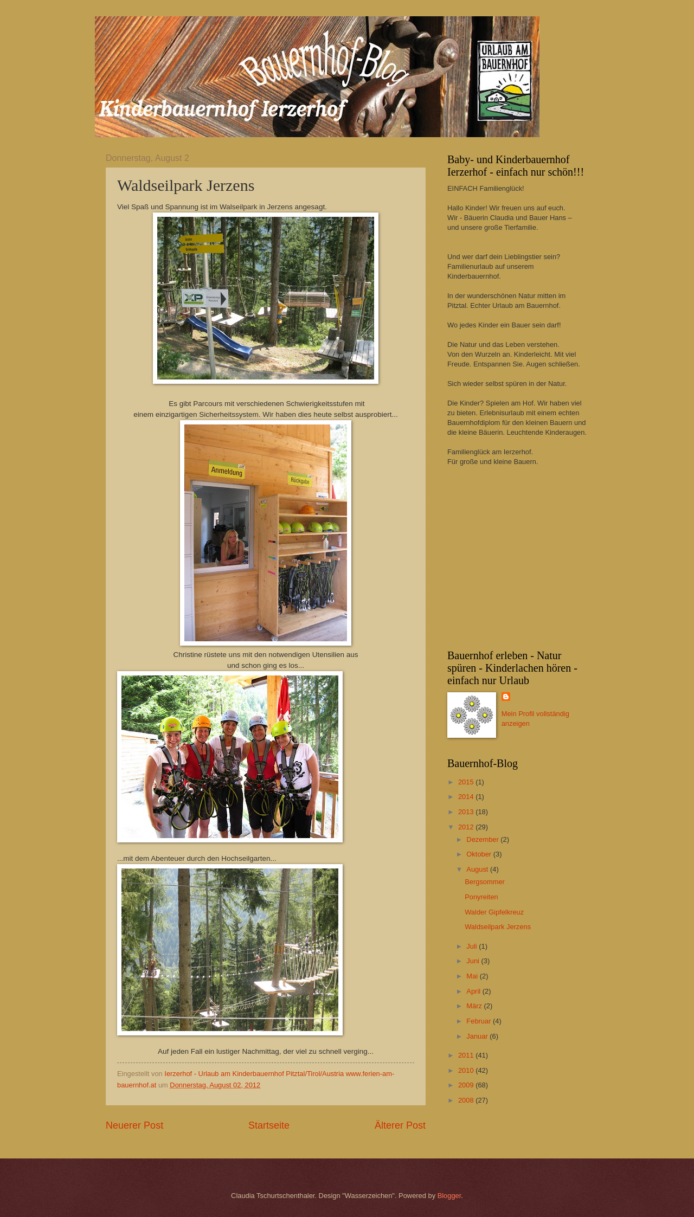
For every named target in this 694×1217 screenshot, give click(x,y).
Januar (478, 1036)
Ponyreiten (481, 897)
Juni (473, 961)
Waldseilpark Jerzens (498, 927)
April (474, 991)
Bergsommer (485, 882)
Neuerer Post (134, 1125)
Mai (472, 976)
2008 (466, 1100)
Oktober (479, 854)
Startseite (269, 1125)
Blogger (449, 1196)
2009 (466, 1085)
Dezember (483, 839)
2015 (466, 782)
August (478, 869)
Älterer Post (400, 1125)
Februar (479, 1021)
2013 (466, 812)
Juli (472, 946)
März (475, 1006)
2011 (466, 1055)
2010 (466, 1070)
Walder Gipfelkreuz (494, 912)
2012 (466, 827)
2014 (466, 797)
